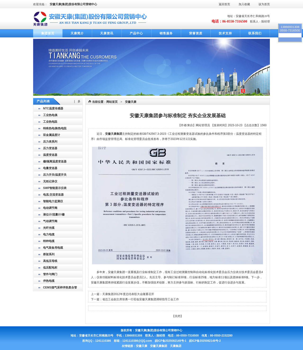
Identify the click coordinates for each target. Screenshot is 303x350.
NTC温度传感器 (53, 108)
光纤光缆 (48, 227)
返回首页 (224, 4)
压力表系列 (50, 141)
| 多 (77, 101)
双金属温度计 (51, 135)
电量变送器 (50, 168)
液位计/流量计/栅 (54, 214)
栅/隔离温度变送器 (55, 161)
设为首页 (264, 4)
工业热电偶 (50, 115)
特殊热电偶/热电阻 (55, 128)
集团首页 (47, 33)
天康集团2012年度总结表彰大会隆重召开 (128, 294)
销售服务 (166, 33)
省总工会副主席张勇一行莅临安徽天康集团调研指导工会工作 (140, 299)
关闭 (177, 316)
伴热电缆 (48, 281)
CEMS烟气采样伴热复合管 (60, 287)
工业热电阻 (50, 121)
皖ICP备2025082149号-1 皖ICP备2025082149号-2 (188, 340)
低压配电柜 (50, 267)
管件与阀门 (50, 274)
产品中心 (136, 33)
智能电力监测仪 (53, 201)
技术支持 (225, 33)
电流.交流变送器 (53, 194)
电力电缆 (48, 234)
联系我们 (255, 33)
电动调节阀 (50, 208)
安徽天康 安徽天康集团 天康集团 (158, 346)
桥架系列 (48, 254)
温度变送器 (50, 155)
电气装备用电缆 (53, 247)
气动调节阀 (50, 221)
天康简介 (77, 33)
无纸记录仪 (50, 181)
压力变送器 (50, 148)
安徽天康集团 (113, 133)
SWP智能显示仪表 (55, 188)
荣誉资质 (195, 33)
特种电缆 (48, 241)
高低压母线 (50, 261)
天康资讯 (106, 33)
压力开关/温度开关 (55, 174)
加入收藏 (244, 4)
